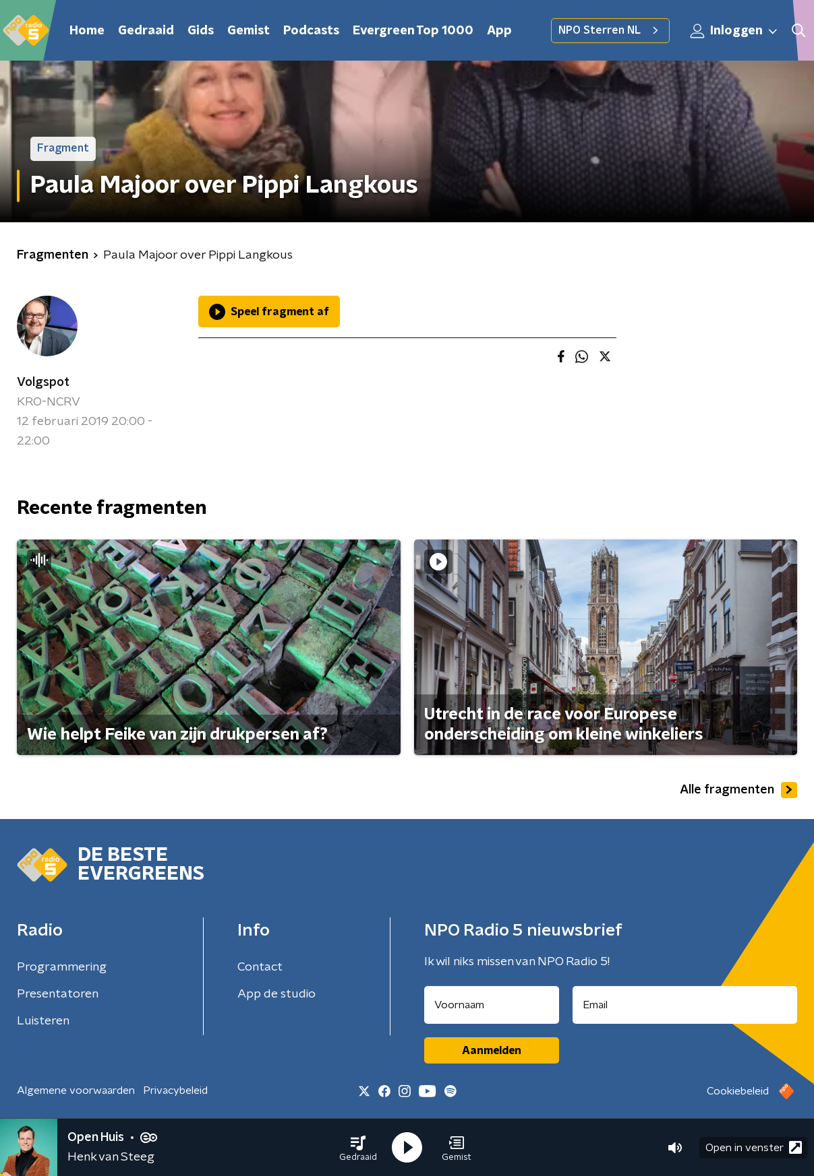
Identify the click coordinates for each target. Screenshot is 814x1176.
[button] (358, 1147)
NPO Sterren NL (610, 30)
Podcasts (311, 31)
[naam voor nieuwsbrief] (491, 1005)
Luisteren (43, 1021)
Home (87, 31)
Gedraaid (146, 31)
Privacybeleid (175, 1090)
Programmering (62, 967)
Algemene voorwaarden (76, 1090)
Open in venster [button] (753, 1147)
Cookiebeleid (738, 1091)
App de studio (276, 994)
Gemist (248, 31)
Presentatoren (57, 994)
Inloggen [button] (734, 31)
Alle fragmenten (738, 790)
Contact (260, 967)
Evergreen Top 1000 (413, 31)
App (499, 31)
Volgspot (43, 383)
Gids (200, 31)
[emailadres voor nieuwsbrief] (685, 1005)
